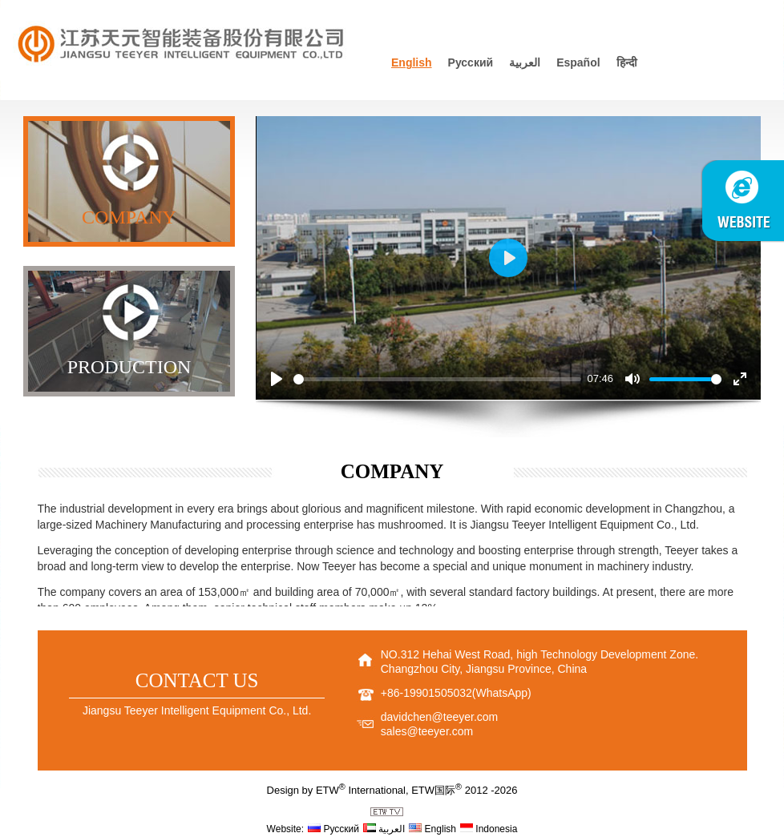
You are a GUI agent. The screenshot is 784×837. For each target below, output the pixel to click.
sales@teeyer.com (427, 731)
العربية (524, 62)
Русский (471, 62)
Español (578, 62)
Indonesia (488, 829)
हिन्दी (626, 62)
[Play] (276, 379)
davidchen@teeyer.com (440, 716)
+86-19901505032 (426, 692)
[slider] (437, 379)
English (411, 62)
